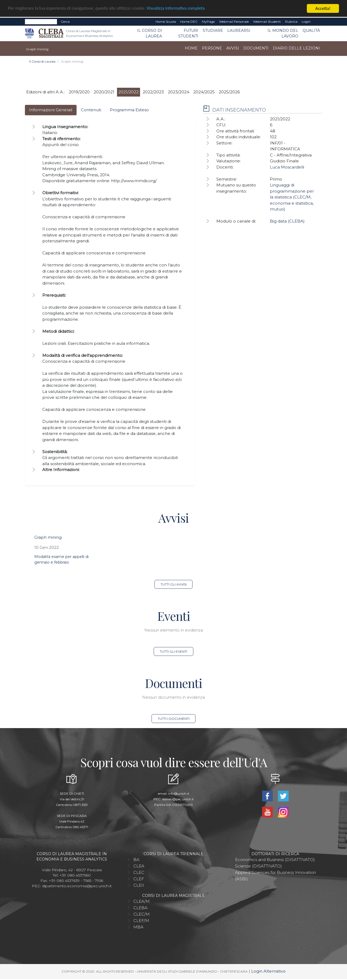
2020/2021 (104, 91)
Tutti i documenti (174, 719)
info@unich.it (178, 793)
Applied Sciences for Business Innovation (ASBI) (275, 875)
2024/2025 (204, 91)
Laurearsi (238, 30)
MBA (138, 927)
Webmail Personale (234, 22)
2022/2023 (153, 91)
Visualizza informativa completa (176, 9)
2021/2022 (128, 91)
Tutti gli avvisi (174, 584)
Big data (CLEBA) (287, 221)
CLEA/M (141, 901)
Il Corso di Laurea (149, 33)
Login (306, 22)
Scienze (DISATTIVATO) (258, 866)
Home (191, 48)
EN (317, 21)
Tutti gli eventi (173, 651)
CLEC (138, 872)
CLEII (138, 885)
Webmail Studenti (267, 22)
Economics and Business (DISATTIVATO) (275, 859)
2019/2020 (79, 91)
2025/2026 (229, 91)
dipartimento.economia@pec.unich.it (77, 886)
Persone (212, 48)
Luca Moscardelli (287, 167)
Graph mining (48, 537)
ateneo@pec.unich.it (178, 799)
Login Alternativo (268, 971)
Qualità (311, 30)
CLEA (138, 866)
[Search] (41, 21)
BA (136, 859)
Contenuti (91, 109)
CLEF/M (141, 920)
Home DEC (189, 22)
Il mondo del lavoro (282, 33)
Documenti (256, 48)
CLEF (138, 878)
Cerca (65, 22)
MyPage (208, 22)
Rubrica (291, 22)
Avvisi (232, 48)
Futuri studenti (188, 33)
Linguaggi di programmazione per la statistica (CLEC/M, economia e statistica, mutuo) (292, 197)
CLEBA (140, 907)
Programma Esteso (129, 109)
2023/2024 (178, 91)
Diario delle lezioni (296, 48)
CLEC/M (141, 914)
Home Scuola (166, 22)
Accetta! (323, 8)
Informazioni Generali (50, 109)
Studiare (213, 30)
